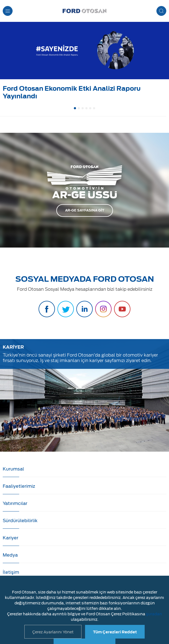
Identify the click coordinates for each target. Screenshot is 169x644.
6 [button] (94, 108)
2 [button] (79, 108)
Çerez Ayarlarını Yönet (53, 632)
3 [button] (82, 108)
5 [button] (90, 108)
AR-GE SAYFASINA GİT (84, 210)
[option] (84, 62)
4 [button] (86, 108)
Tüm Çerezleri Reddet (115, 632)
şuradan (154, 614)
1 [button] (75, 108)
